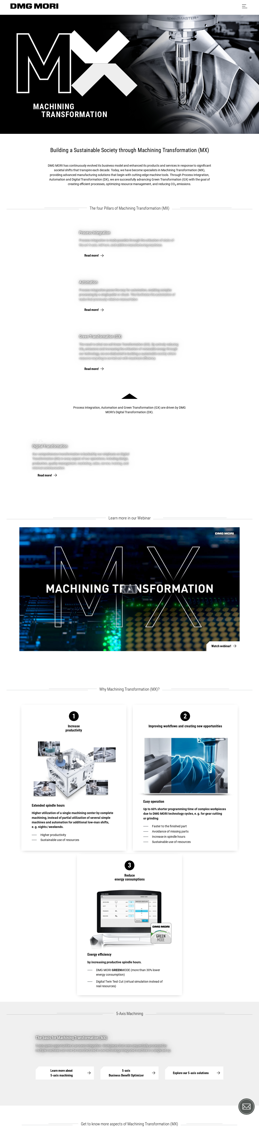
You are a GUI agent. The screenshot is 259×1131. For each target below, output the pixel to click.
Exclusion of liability (160, 1108)
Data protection (106, 1108)
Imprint (86, 1108)
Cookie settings (132, 1108)
